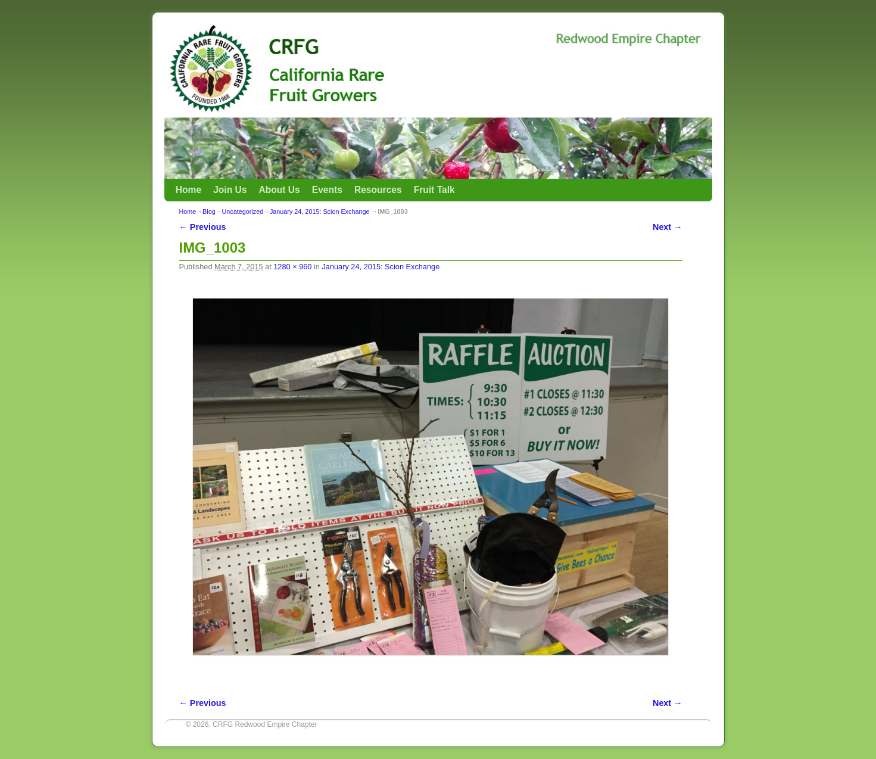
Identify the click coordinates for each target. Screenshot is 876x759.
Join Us (230, 190)
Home (188, 190)
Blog (209, 211)
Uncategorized (243, 211)
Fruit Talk (434, 190)
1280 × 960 (292, 266)
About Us (279, 190)
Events (327, 190)
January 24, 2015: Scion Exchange (319, 211)
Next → (667, 227)
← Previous (202, 227)
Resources (378, 190)
